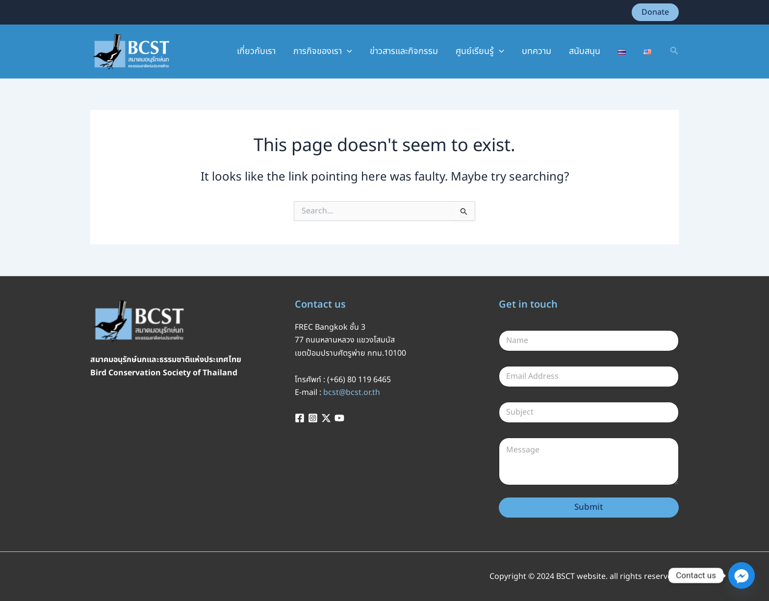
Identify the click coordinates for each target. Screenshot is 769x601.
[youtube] (340, 418)
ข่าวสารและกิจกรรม (404, 51)
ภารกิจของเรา (322, 51)
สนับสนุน (584, 51)
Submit (588, 507)
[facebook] (301, 418)
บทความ (536, 51)
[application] (347, 51)
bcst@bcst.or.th (351, 392)
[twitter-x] (327, 418)
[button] (655, 12)
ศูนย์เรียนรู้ (480, 51)
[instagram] (314, 418)
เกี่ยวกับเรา (256, 51)
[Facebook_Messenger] (741, 575)
